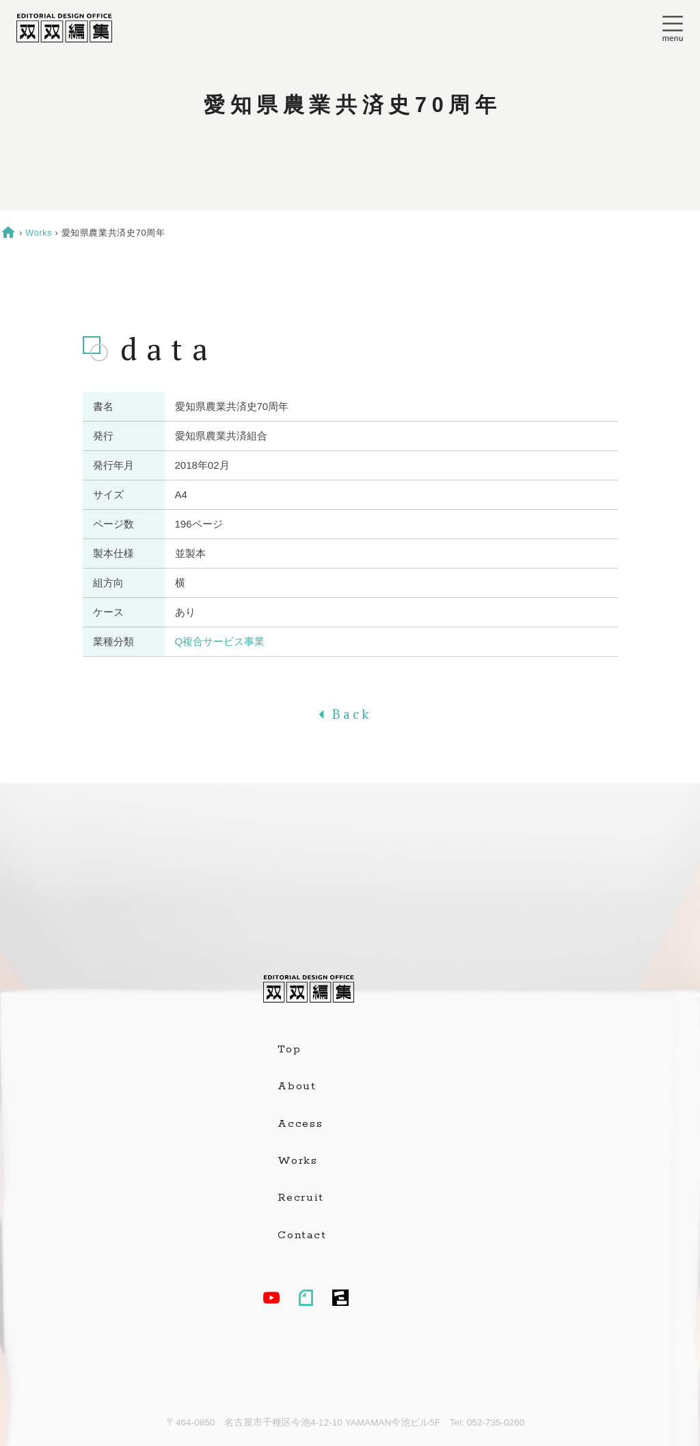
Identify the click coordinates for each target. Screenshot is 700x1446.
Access (300, 1124)
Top (289, 1049)
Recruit (300, 1198)
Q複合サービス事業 (220, 641)
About (297, 1086)
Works (38, 233)
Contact (302, 1235)
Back (350, 714)
